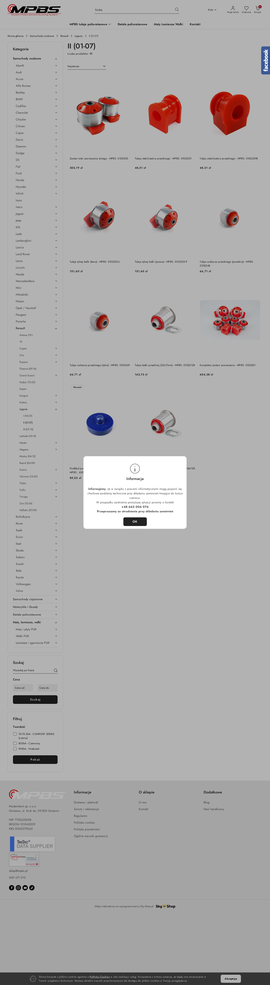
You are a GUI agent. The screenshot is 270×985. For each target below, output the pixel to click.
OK (135, 521)
